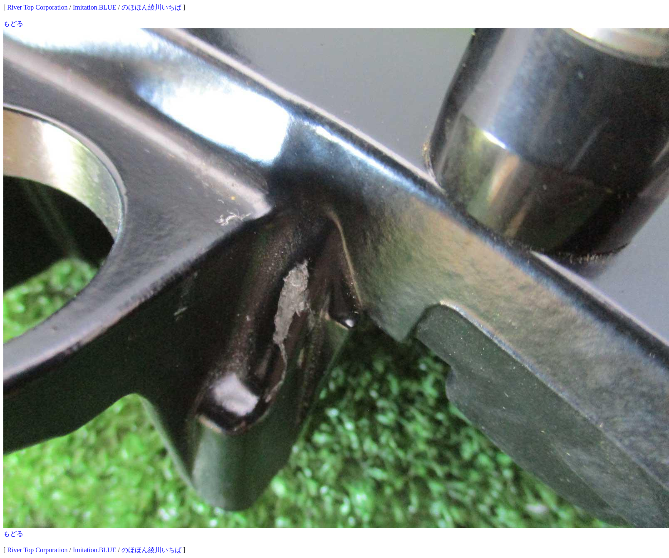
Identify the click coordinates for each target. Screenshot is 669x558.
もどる (13, 23)
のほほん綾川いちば (151, 7)
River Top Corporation (37, 7)
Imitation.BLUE (94, 7)
